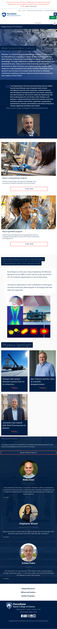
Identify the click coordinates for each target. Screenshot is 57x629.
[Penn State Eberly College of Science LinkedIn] (31, 616)
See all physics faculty (28, 452)
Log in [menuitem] (39, 609)
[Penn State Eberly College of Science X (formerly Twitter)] (25, 616)
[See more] (28, 480)
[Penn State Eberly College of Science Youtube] (34, 616)
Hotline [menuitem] (28, 609)
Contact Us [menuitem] (34, 609)
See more (6, 497)
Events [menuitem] (23, 10)
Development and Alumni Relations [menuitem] (35, 10)
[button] (53, 18)
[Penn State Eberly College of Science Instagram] (28, 616)
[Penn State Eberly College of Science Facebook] (22, 616)
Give (52, 17)
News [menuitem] (19, 10)
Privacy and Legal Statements (41, 621)
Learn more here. (31, 6)
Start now (29, 189)
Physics (11, 26)
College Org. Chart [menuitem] (21, 609)
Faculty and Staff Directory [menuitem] (50, 10)
